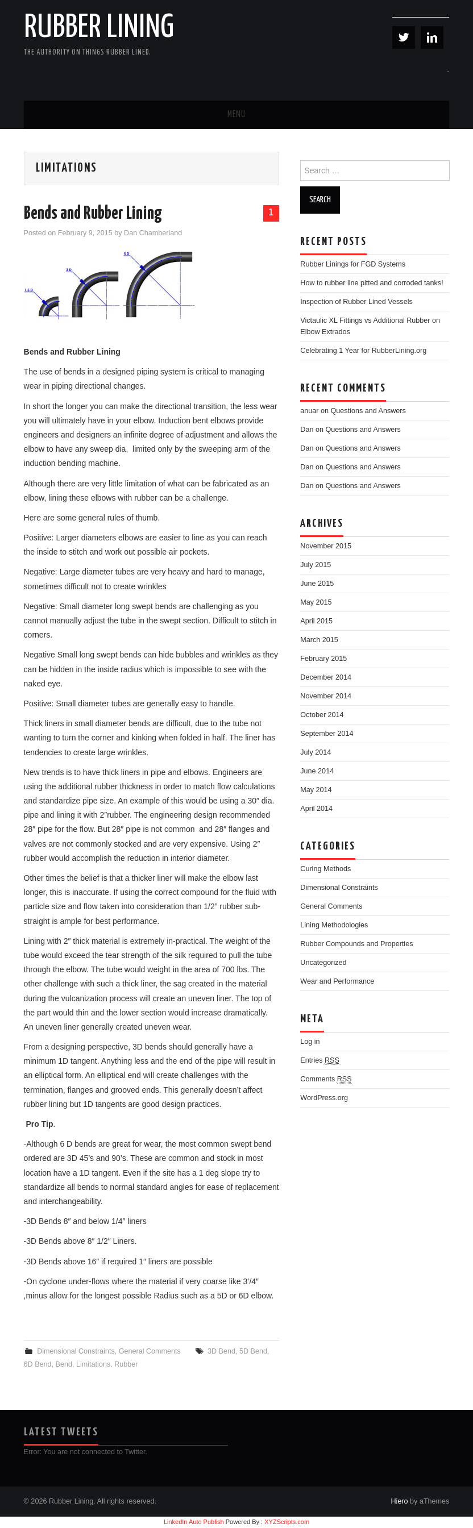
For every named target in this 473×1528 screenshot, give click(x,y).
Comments (325, 1079)
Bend (64, 1364)
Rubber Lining (99, 28)
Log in (310, 1042)
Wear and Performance (337, 981)
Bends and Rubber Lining (93, 214)
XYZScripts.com (286, 1521)
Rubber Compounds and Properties (356, 944)
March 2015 (319, 640)
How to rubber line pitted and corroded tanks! (371, 283)
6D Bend (38, 1364)
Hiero (399, 1501)
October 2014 (321, 715)
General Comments (150, 1351)
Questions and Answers (368, 411)
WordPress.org (324, 1098)
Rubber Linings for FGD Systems (352, 264)
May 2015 (315, 602)
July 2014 (315, 752)
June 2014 (317, 771)
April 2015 (316, 621)
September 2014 (326, 734)
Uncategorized (323, 963)
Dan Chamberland (153, 233)
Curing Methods (325, 869)
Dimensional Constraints (76, 1351)
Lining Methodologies (334, 925)
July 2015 (315, 565)
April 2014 (316, 809)
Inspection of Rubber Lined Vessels (356, 302)
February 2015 (323, 659)
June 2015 (317, 584)
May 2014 (315, 790)
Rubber (126, 1364)
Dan (306, 430)
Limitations (93, 1364)
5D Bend (253, 1351)
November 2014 (325, 696)
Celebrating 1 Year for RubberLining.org (363, 351)
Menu (236, 114)
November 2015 (325, 546)
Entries (319, 1060)
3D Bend (221, 1351)
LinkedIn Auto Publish (194, 1521)
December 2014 (325, 677)
